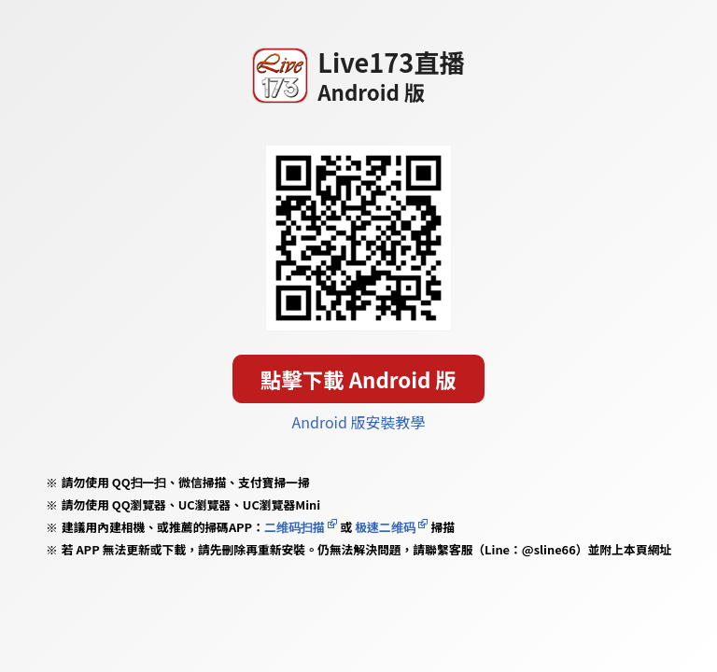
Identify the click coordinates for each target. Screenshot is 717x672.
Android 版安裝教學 (359, 422)
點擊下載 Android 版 (358, 379)
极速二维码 (385, 527)
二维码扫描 (294, 527)
